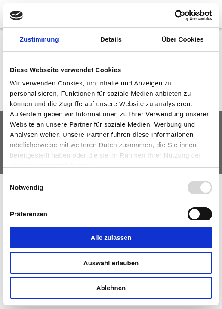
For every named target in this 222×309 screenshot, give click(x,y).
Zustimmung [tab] (39, 39)
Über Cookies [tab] (183, 39)
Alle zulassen (110, 237)
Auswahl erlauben (111, 263)
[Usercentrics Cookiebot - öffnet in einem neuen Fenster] (174, 15)
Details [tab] (111, 39)
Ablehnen (111, 287)
